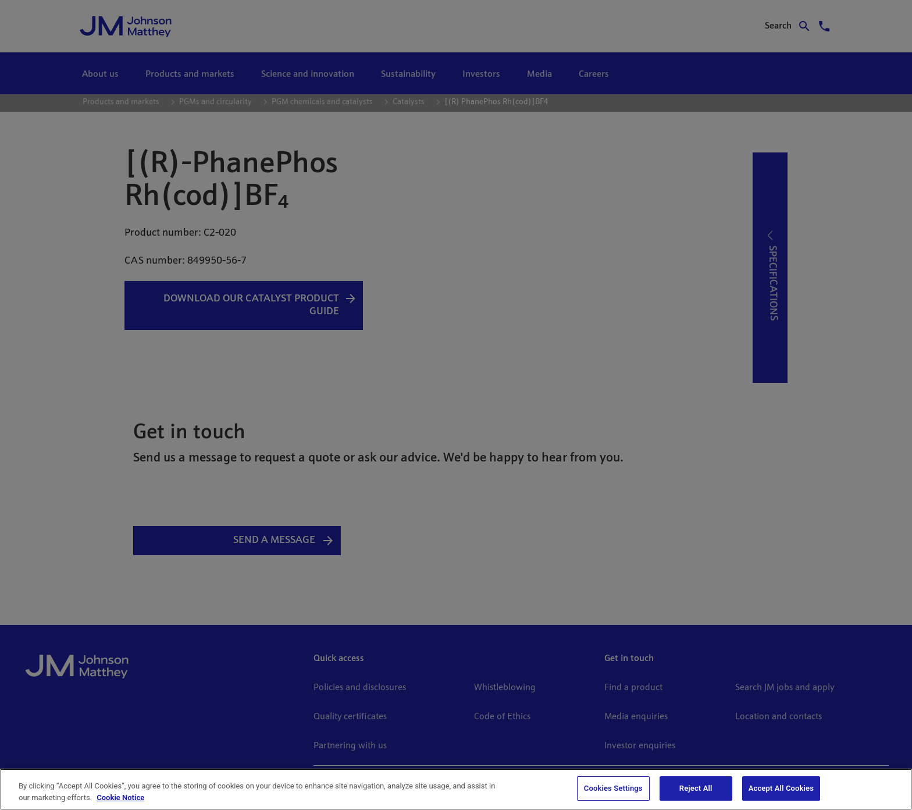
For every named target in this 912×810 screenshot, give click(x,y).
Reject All (695, 788)
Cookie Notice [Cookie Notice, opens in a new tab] (120, 797)
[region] (456, 789)
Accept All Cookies (781, 788)
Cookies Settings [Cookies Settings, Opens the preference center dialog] (613, 788)
